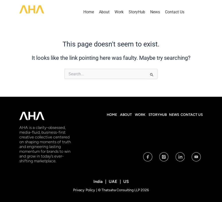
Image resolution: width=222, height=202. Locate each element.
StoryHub (137, 12)
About (104, 12)
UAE (113, 181)
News (155, 12)
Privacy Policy (85, 190)
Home (88, 12)
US (125, 181)
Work (119, 12)
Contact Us (174, 12)
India (98, 181)
